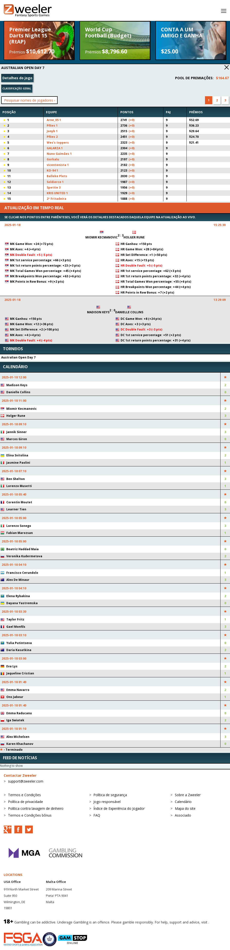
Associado (183, 815)
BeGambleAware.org (20, 927)
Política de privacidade (25, 801)
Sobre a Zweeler (188, 795)
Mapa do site (185, 808)
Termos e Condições (24, 795)
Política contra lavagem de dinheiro (35, 808)
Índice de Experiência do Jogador (119, 808)
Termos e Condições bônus (30, 815)
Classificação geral (16, 88)
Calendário (183, 801)
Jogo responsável (107, 801)
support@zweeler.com (25, 781)
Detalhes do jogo (17, 78)
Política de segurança (110, 795)
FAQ (96, 815)
